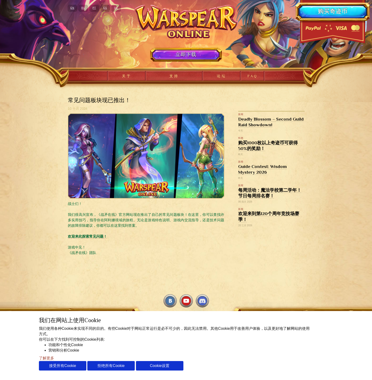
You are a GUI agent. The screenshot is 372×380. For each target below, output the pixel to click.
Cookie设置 (159, 366)
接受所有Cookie (62, 366)
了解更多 (46, 358)
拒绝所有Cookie (111, 366)
